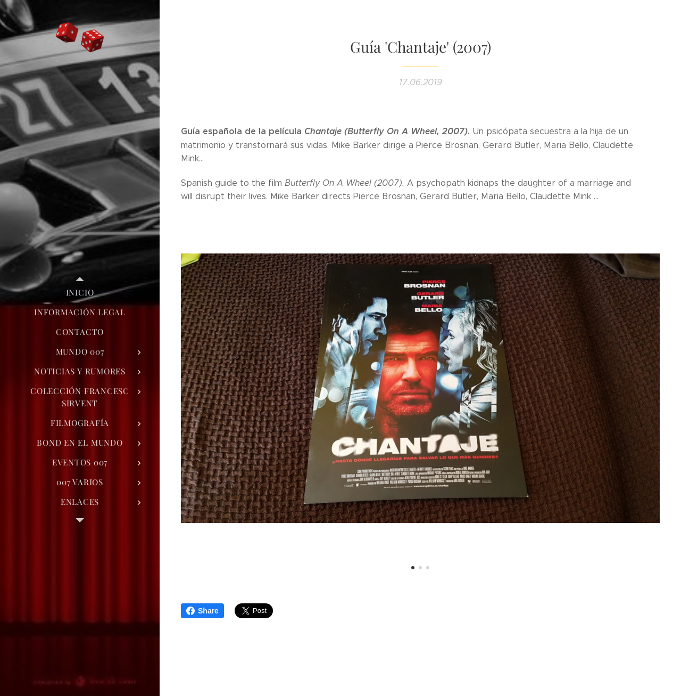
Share (202, 611)
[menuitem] (79, 292)
